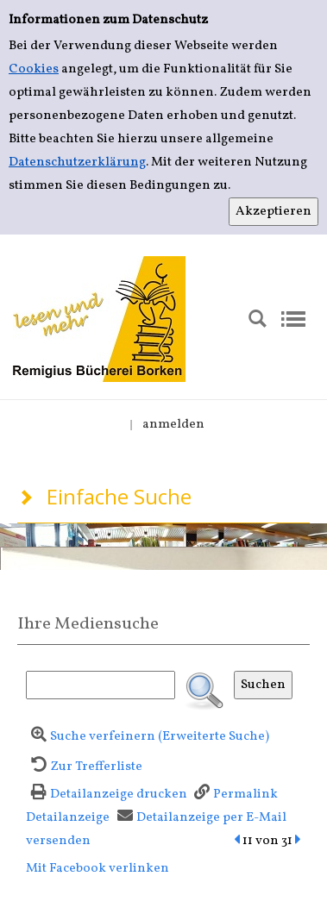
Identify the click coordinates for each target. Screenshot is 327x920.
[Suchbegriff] (100, 685)
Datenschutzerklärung (77, 162)
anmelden (173, 425)
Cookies (34, 69)
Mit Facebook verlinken (97, 869)
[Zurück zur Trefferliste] (84, 767)
